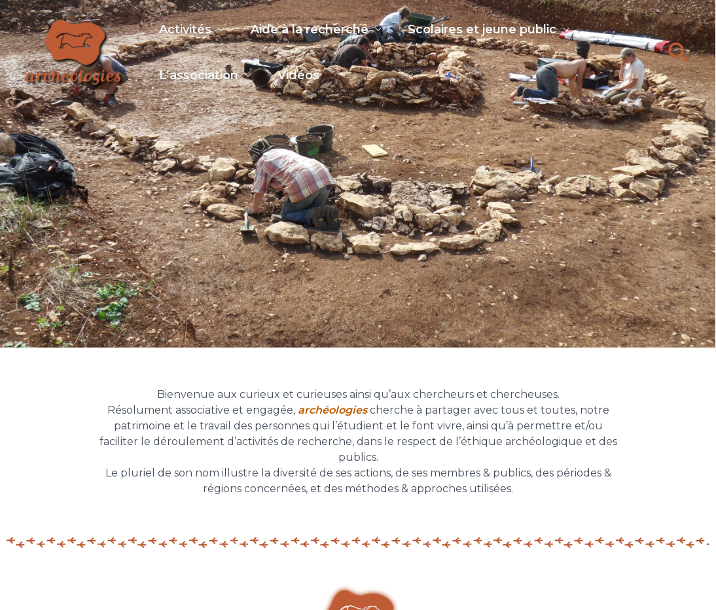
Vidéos (305, 84)
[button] (679, 60)
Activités (185, 31)
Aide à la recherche (316, 31)
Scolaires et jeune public (495, 31)
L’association (198, 84)
